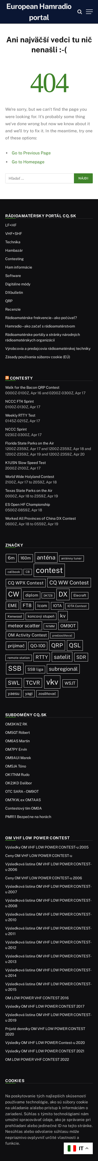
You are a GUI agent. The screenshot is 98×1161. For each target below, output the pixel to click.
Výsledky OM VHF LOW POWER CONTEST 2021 (44, 1051)
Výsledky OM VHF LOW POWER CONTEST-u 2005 (47, 847)
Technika (12, 242)
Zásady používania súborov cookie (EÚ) (37, 357)
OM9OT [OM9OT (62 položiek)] (68, 625)
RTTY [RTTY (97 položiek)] (42, 657)
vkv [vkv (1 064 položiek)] (52, 681)
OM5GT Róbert (17, 732)
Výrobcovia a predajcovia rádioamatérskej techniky (47, 348)
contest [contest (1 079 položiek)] (49, 570)
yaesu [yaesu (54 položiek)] (13, 693)
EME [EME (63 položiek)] (12, 605)
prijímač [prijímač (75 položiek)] (16, 645)
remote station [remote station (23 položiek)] (19, 658)
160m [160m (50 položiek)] (25, 558)
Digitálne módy (17, 284)
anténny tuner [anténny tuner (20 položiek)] (71, 558)
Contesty (21, 378)
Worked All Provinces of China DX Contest (40, 518)
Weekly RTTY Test (20, 415)
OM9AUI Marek (18, 758)
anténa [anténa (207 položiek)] (46, 557)
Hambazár (14, 250)
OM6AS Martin (17, 741)
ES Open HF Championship (27, 504)
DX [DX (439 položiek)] (63, 594)
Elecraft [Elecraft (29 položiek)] (79, 595)
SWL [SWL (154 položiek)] (14, 682)
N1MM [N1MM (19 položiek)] (50, 626)
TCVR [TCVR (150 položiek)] (33, 683)
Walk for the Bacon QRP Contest (32, 387)
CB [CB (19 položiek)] (28, 572)
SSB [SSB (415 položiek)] (14, 668)
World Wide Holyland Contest (29, 477)
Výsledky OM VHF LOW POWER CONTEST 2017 (44, 1006)
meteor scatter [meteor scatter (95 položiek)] (24, 625)
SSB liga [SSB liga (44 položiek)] (35, 669)
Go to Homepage (28, 161)
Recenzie (13, 309)
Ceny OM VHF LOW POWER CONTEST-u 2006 (43, 878)
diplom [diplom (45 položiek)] (31, 595)
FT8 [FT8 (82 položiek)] (27, 605)
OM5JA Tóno (15, 766)
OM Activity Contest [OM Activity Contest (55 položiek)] (27, 635)
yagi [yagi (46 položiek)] (29, 693)
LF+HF (10, 225)
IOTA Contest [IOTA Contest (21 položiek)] (77, 606)
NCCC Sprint (16, 429)
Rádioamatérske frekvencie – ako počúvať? (41, 318)
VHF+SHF (13, 233)
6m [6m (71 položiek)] (11, 558)
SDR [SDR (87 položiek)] (81, 657)
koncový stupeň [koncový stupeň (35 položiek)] (41, 616)
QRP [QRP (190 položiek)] (57, 645)
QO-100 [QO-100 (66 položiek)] (37, 645)
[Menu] (89, 12)
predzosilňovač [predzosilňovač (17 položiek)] (62, 635)
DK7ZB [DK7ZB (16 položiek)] (48, 595)
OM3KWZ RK (16, 724)
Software (13, 276)
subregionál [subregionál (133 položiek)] (63, 669)
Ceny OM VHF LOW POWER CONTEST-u (38, 856)
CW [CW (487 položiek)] (13, 594)
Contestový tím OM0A (23, 808)
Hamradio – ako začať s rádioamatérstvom (40, 326)
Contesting (14, 259)
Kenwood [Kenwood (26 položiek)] (15, 616)
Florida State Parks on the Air (29, 443)
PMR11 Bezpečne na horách (28, 817)
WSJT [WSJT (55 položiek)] (70, 683)
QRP (9, 301)
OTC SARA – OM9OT (22, 791)
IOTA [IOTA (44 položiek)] (57, 605)
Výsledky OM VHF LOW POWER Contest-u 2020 (45, 1043)
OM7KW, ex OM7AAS (23, 800)
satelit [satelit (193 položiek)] (62, 656)
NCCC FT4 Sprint (19, 401)
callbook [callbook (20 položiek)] (14, 572)
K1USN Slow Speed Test (25, 463)
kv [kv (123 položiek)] (63, 616)
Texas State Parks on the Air (28, 490)
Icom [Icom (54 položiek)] (42, 605)
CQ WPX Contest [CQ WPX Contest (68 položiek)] (26, 582)
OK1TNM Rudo (17, 775)
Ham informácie (18, 267)
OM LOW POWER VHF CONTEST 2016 (37, 998)
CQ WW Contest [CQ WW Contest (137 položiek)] (69, 582)
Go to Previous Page (31, 152)
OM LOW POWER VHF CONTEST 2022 (37, 1059)
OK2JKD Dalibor (18, 783)
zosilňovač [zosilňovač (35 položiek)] (47, 693)
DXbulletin (14, 292)
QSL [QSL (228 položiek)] (75, 645)
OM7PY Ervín (16, 749)
